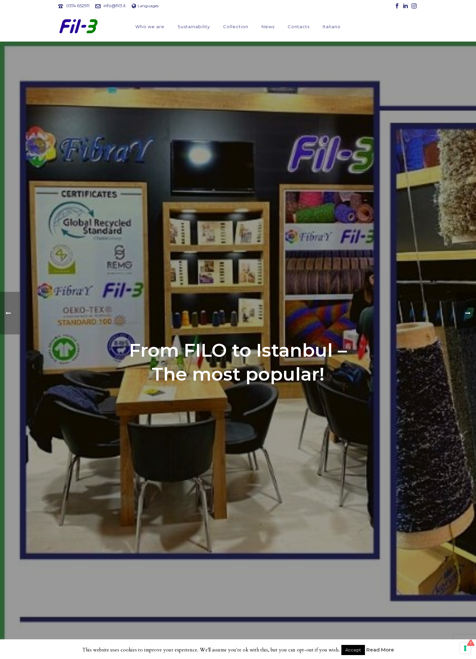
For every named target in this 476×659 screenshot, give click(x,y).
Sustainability (194, 26)
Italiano (332, 26)
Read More (380, 650)
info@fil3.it (115, 5)
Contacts (299, 26)
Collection (235, 26)
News (268, 26)
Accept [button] (353, 649)
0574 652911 (77, 5)
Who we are (149, 26)
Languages (145, 5)
